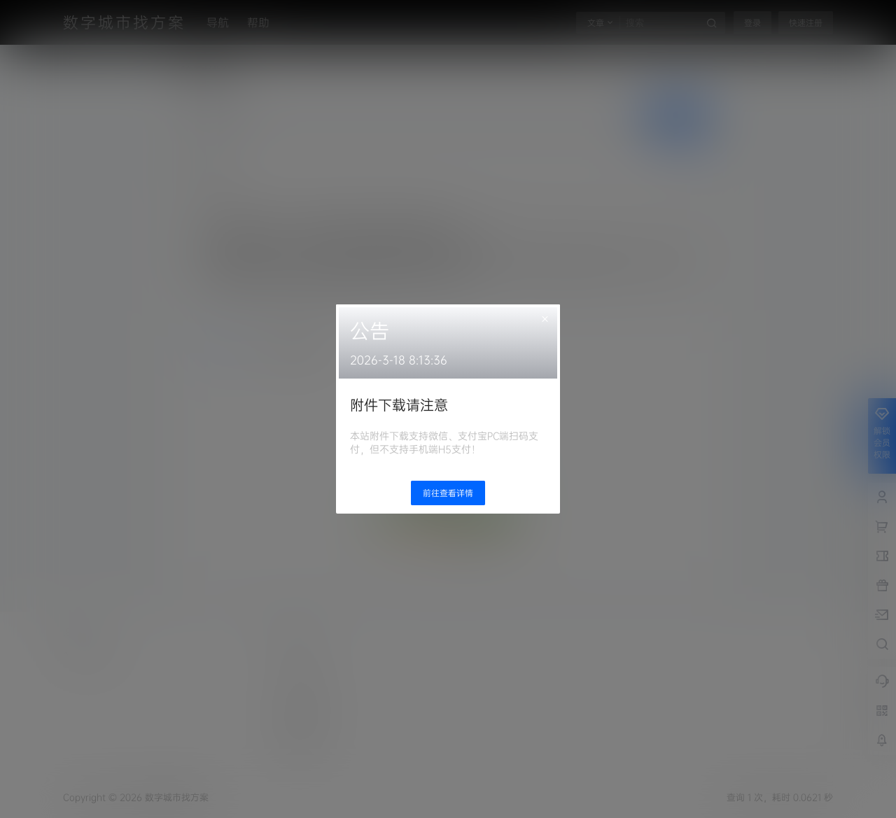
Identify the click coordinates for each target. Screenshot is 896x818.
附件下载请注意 (399, 404)
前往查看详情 (448, 493)
